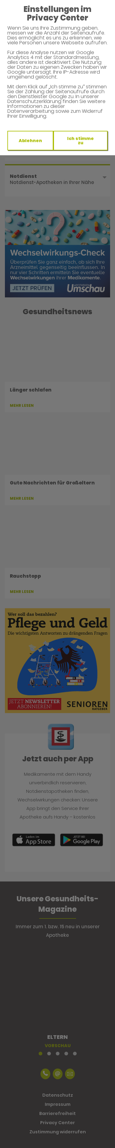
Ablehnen (30, 141)
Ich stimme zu (80, 140)
